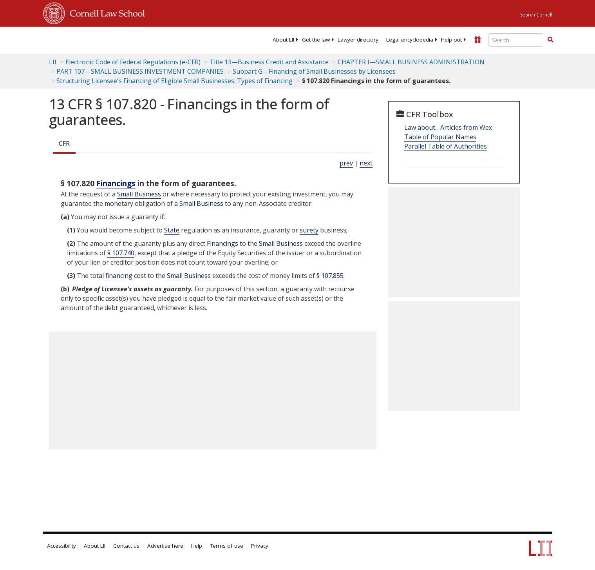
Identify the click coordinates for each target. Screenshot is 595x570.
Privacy (259, 545)
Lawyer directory (358, 39)
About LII (283, 39)
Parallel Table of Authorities (445, 146)
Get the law (316, 39)
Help (196, 545)
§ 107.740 (120, 253)
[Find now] (550, 40)
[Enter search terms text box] (515, 40)
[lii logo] (131, 39)
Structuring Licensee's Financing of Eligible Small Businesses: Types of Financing (174, 80)
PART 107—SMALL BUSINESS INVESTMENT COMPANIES (140, 71)
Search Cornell (536, 14)
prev (346, 163)
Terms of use (226, 545)
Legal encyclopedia (409, 39)
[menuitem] (283, 40)
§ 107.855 (330, 275)
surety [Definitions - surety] (309, 230)
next (366, 163)
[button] (550, 39)
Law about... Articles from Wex (448, 127)
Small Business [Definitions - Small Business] (139, 194)
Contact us (126, 545)
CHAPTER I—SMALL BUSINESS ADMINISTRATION (411, 62)
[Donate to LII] (477, 39)
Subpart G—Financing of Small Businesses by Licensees (314, 71)
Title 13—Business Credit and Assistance (269, 62)
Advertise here (165, 545)
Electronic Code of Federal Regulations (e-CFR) (133, 62)
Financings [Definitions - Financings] (116, 183)
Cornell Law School (105, 12)
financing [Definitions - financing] (118, 275)
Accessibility (61, 545)
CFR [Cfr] (64, 143)
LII (52, 62)
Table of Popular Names (440, 137)
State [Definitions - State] (171, 230)
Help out (451, 39)
